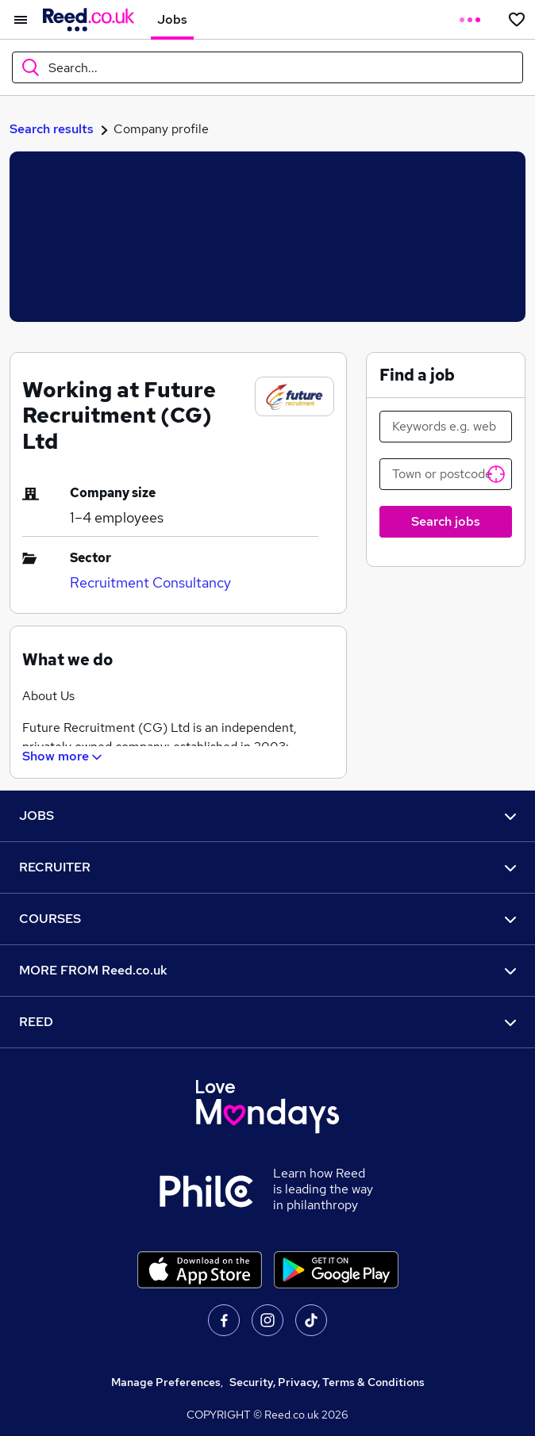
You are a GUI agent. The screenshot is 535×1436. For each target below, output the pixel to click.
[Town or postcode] (445, 474)
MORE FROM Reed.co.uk (267, 970)
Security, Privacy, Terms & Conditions (327, 1382)
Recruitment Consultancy (150, 582)
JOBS (267, 815)
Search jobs (445, 521)
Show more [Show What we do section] (63, 756)
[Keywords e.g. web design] (445, 426)
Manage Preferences (166, 1382)
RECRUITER (267, 867)
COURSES (267, 918)
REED (267, 1021)
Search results (52, 129)
